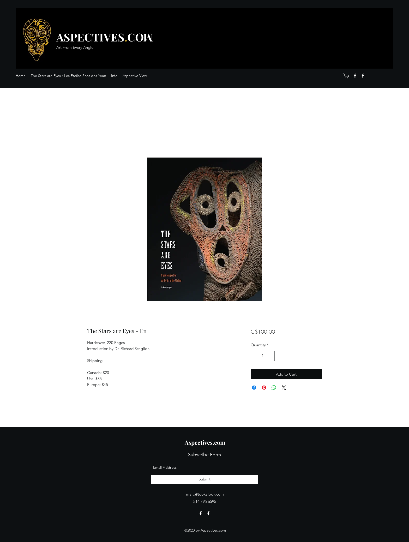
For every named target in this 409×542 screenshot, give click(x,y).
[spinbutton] (262, 356)
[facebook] (355, 75)
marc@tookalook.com (205, 494)
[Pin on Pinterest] (264, 387)
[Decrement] (254, 356)
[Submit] (204, 479)
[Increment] (270, 356)
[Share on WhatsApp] (274, 387)
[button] (346, 75)
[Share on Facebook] (254, 387)
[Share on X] (284, 387)
